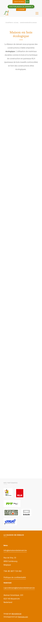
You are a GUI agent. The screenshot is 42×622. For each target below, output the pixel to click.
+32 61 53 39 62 (19, 1)
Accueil (16, 22)
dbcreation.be (16, 614)
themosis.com (23, 617)
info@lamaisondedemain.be (15, 550)
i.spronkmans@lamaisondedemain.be (19, 588)
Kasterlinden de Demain (20, 6)
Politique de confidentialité (15, 577)
